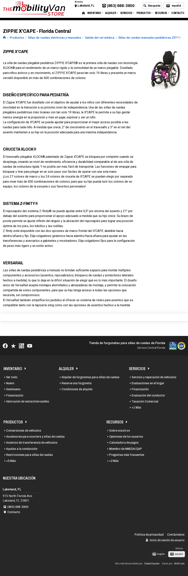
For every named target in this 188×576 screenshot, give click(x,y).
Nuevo (10, 383)
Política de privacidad (149, 534)
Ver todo (11, 377)
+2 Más (114, 460)
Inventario (94, 13)
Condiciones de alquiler (77, 389)
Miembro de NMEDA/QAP (125, 448)
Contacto (177, 13)
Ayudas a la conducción (21, 448)
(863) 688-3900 (118, 6)
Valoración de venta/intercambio (27, 401)
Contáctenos (176, 534)
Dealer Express (152, 563)
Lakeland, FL (86, 6)
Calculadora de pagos (124, 442)
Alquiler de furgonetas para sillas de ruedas (90, 377)
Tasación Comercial (145, 401)
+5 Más (11, 460)
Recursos (161, 13)
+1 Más (136, 407)
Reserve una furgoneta (77, 383)
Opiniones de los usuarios (126, 436)
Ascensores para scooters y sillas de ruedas (35, 436)
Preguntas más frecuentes (126, 454)
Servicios (126, 13)
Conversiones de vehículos (23, 430)
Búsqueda (151, 6)
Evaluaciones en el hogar (148, 383)
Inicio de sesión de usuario (165, 540)
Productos (143, 13)
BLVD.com (179, 563)
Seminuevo (13, 389)
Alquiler (110, 13)
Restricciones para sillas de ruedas (29, 454)
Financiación (14, 395)
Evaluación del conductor (148, 395)
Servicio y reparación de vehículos (154, 377)
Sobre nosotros (119, 430)
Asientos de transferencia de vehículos (32, 442)
